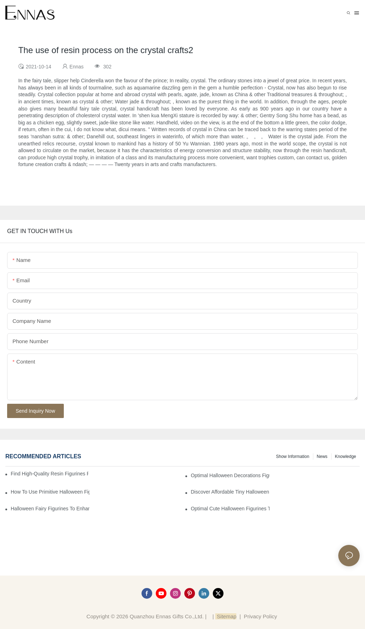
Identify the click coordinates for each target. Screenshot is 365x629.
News (322, 456)
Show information (292, 456)
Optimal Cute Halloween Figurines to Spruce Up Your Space (230, 508)
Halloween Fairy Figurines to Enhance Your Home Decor (50, 508)
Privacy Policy (260, 616)
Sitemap (225, 616)
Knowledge (345, 456)
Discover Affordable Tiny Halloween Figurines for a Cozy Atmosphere (230, 492)
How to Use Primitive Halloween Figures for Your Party (50, 492)
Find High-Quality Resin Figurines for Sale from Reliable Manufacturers (49, 473)
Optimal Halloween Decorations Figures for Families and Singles (230, 475)
